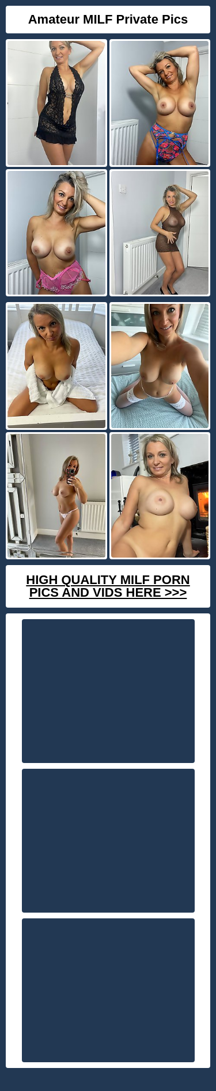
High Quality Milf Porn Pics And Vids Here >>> (108, 586)
